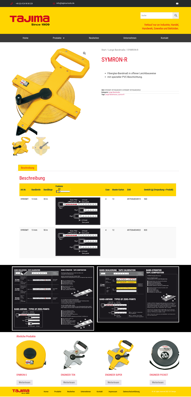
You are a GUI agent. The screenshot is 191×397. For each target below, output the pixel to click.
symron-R (121, 94)
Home (25, 38)
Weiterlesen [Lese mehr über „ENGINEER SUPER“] (113, 382)
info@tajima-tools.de (65, 3)
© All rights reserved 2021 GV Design (164, 392)
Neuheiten (94, 38)
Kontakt (164, 38)
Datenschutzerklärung (131, 392)
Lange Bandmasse (111, 94)
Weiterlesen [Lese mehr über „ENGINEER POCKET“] (158, 382)
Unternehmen (129, 38)
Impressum (113, 392)
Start (103, 50)
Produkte (58, 38)
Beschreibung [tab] (27, 168)
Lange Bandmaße (116, 50)
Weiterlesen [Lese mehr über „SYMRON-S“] (24, 382)
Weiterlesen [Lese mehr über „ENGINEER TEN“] (69, 382)
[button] (84, 53)
